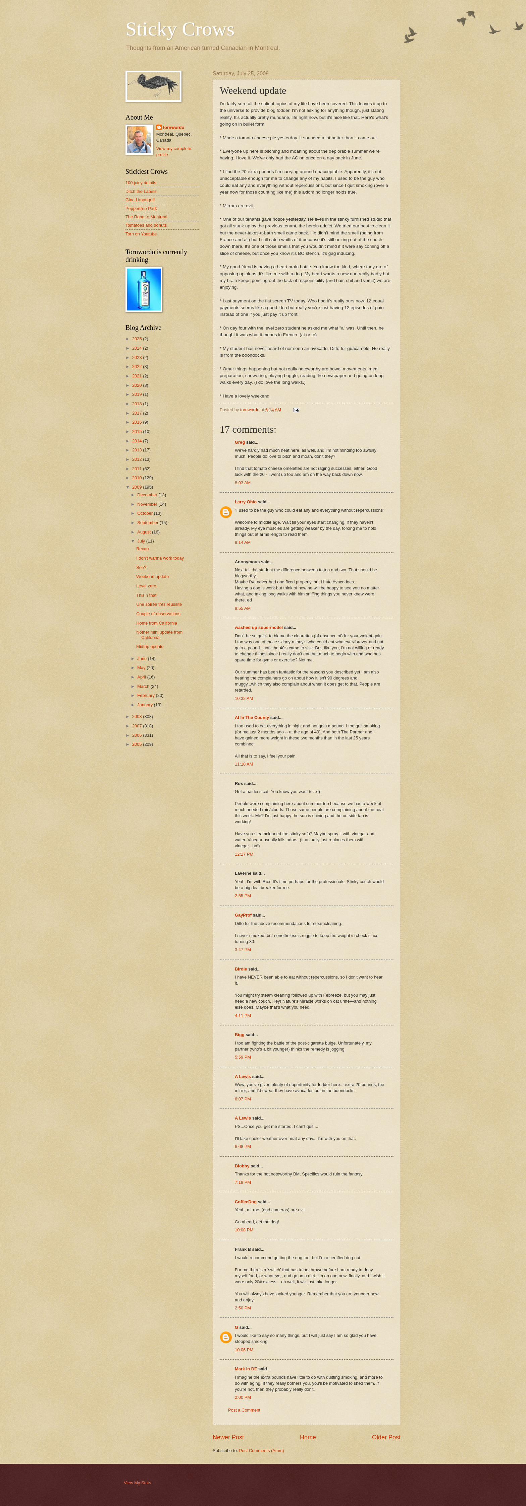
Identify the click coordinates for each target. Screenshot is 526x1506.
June (142, 658)
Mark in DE (246, 1368)
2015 (137, 431)
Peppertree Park (141, 208)
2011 (137, 468)
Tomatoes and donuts (146, 225)
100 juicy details (140, 182)
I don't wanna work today (160, 558)
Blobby (242, 1165)
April (142, 676)
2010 (137, 477)
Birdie (241, 969)
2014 (137, 440)
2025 (137, 338)
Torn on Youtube (141, 233)
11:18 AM (244, 764)
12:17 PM (244, 854)
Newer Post (228, 1437)
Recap (142, 548)
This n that (146, 595)
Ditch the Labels (140, 191)
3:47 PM (243, 949)
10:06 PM (244, 1349)
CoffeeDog (246, 1201)
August (144, 531)
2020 (137, 385)
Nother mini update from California (159, 635)
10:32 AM (244, 698)
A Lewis (243, 1076)
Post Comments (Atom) (261, 1450)
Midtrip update (150, 646)
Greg (240, 442)
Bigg (240, 1034)
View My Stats (137, 1482)
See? (141, 567)
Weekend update (152, 576)
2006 (137, 735)
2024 (137, 348)
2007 (137, 725)
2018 (137, 403)
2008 (137, 716)
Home (308, 1437)
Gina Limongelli (140, 199)
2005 (137, 744)
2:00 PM (243, 1397)
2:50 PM (243, 1307)
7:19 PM (243, 1182)
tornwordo (174, 127)
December (147, 494)
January (145, 704)
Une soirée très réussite (159, 604)
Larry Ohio (246, 501)
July (141, 541)
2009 (137, 487)
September (148, 522)
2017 (137, 413)
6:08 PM (243, 1146)
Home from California (156, 623)
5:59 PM (243, 1057)
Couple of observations (158, 613)
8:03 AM (243, 482)
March (143, 686)
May (142, 667)
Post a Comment (244, 1410)
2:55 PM (243, 895)
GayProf (243, 915)
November (147, 504)
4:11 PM (243, 1015)
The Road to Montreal (146, 216)
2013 (137, 449)
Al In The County (252, 717)
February (146, 695)
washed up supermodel (259, 627)
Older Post (386, 1437)
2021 (137, 375)
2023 (137, 357)
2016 (137, 422)
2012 (137, 459)
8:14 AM (243, 542)
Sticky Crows (179, 29)
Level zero (146, 585)
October (145, 513)
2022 (137, 366)
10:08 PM (244, 1229)
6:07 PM (243, 1098)
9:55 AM (243, 608)
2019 (137, 394)
